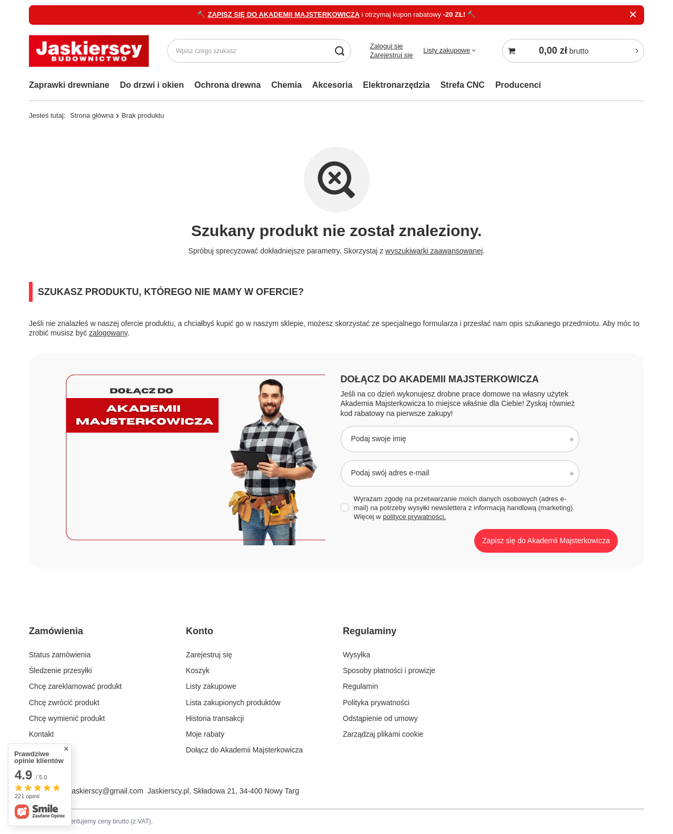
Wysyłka (356, 654)
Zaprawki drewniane (69, 84)
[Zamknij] (633, 14)
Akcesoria (332, 84)
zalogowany (108, 333)
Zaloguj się (386, 46)
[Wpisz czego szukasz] (259, 51)
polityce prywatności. (414, 517)
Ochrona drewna (228, 84)
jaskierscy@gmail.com (106, 791)
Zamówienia (56, 631)
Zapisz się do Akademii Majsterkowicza (546, 540)
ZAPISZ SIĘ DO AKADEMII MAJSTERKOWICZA (284, 14)
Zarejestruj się (391, 55)
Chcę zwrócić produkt (64, 702)
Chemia (286, 84)
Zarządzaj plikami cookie (383, 734)
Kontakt (41, 734)
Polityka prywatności (376, 702)
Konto (199, 631)
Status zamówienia (60, 654)
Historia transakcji (215, 718)
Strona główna (92, 115)
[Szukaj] (339, 51)
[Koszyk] (573, 51)
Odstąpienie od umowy (380, 718)
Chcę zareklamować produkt (75, 686)
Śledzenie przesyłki (60, 670)
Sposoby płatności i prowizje (389, 670)
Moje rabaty (205, 734)
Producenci (518, 84)
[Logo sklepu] (89, 51)
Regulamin (360, 686)
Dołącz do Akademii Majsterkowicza (440, 379)
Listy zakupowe (446, 50)
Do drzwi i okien (152, 84)
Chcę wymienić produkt (67, 718)
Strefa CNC (462, 84)
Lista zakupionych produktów (233, 702)
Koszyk (198, 670)
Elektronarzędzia (396, 84)
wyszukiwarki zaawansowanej (434, 251)
